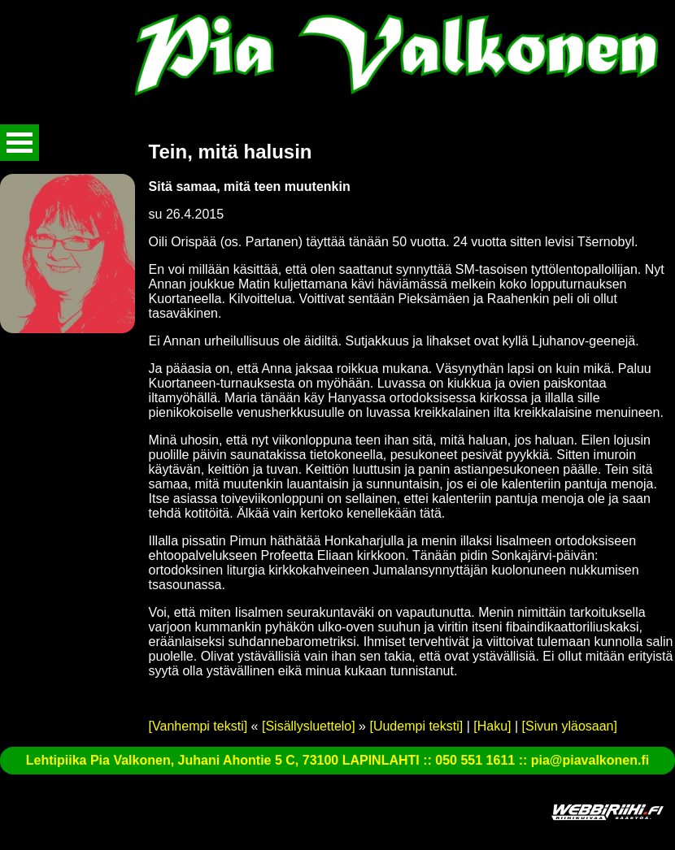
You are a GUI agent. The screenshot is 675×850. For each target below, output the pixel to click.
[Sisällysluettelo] (308, 726)
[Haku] (492, 726)
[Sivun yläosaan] (569, 726)
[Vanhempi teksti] (198, 726)
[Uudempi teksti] (416, 726)
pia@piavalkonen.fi (590, 760)
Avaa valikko (19, 142)
